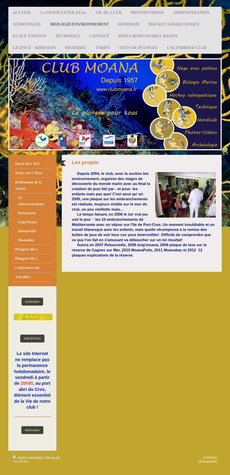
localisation (32, 301)
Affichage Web (207, 461)
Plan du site (52, 457)
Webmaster (32, 430)
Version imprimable (28, 457)
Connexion (210, 457)
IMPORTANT (32, 338)
